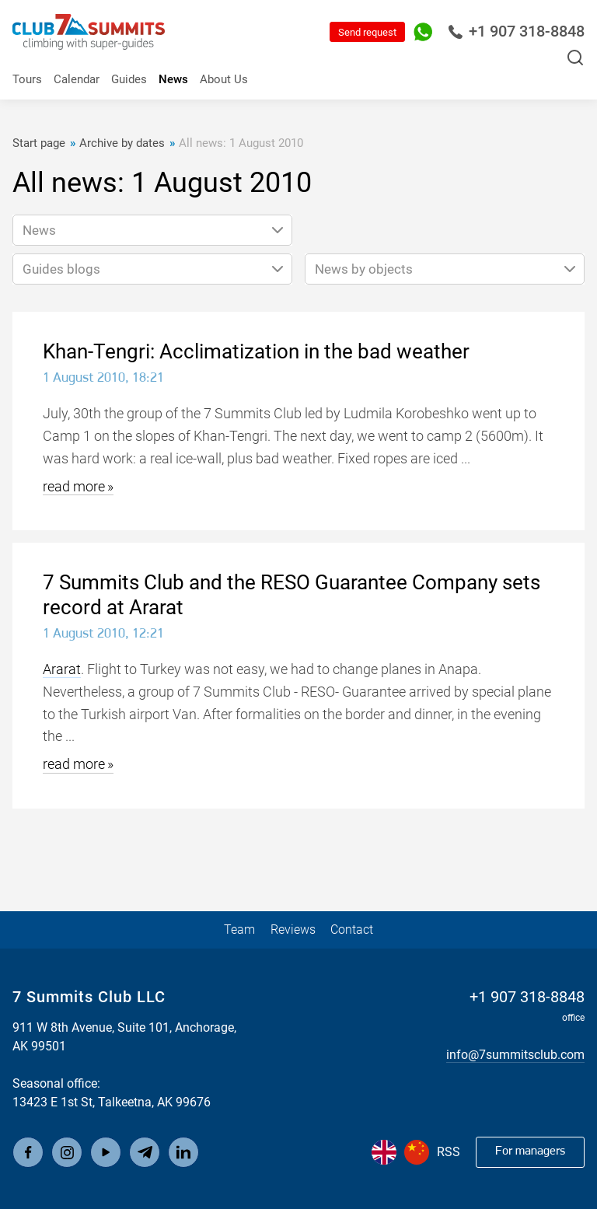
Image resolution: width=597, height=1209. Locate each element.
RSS (448, 1151)
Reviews (293, 929)
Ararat (62, 669)
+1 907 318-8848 (516, 31)
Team (239, 929)
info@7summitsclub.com (515, 1054)
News (173, 79)
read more (74, 486)
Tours (27, 79)
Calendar (77, 79)
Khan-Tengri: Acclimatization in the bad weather (256, 351)
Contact (351, 929)
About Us (224, 79)
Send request (367, 32)
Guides (129, 79)
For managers (530, 1151)
